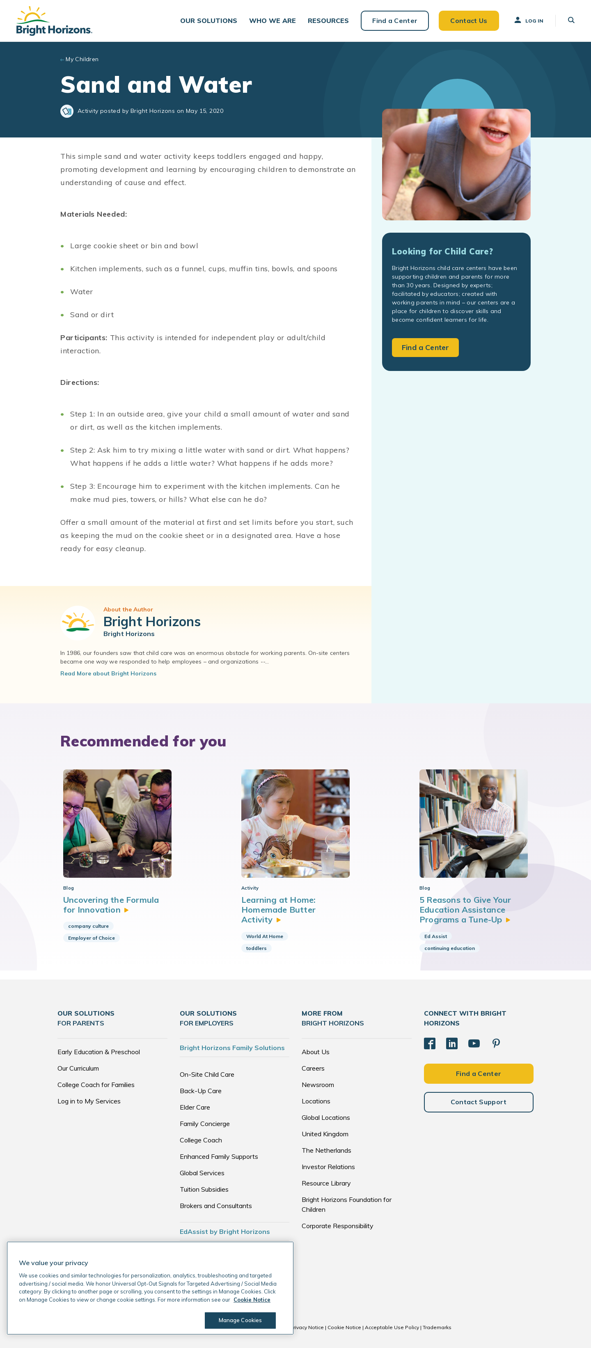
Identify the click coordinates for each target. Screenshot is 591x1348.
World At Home (264, 936)
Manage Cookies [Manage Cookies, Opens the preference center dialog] (240, 1320)
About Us (316, 1052)
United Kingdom (325, 1134)
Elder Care (195, 1107)
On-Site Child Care (207, 1074)
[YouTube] (474, 1043)
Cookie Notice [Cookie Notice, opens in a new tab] (252, 1299)
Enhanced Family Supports (219, 1156)
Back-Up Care (201, 1091)
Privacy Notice (307, 1327)
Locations (316, 1101)
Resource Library (326, 1183)
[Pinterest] (496, 1043)
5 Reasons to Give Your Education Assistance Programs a (465, 910)
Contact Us (468, 20)
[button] (208, 20)
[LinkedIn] (452, 1043)
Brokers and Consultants (216, 1206)
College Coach (201, 1140)
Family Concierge (205, 1123)
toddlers (256, 948)
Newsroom (318, 1084)
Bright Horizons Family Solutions (232, 1048)
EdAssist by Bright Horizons (225, 1231)
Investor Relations (328, 1167)
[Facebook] (429, 1043)
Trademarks (437, 1327)
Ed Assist (435, 936)
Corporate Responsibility (337, 1226)
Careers (313, 1068)
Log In (528, 20)
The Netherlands (326, 1150)
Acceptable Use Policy (392, 1327)
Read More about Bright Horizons (108, 673)
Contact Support (479, 1102)
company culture (88, 926)
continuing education (449, 948)
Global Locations (326, 1117)
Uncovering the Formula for (111, 905)
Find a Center (394, 20)
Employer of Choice (91, 938)
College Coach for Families (96, 1084)
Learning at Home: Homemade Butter (278, 910)
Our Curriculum (78, 1068)
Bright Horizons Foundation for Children (347, 1204)
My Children (82, 59)
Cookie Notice (344, 1327)
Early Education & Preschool (98, 1052)
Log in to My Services (89, 1101)
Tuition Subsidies (204, 1189)
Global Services (202, 1173)
